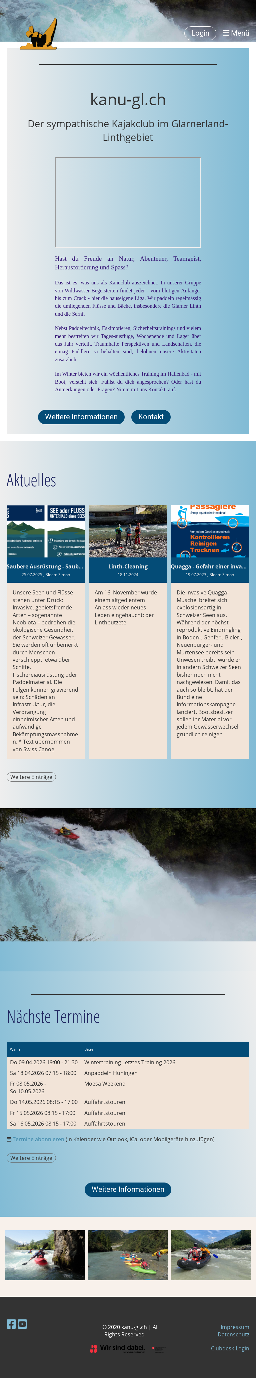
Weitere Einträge (31, 777)
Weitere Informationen (81, 417)
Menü (236, 33)
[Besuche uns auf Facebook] (11, 1324)
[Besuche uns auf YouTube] (22, 1324)
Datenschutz (233, 1334)
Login (200, 33)
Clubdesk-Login (230, 1348)
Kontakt (157, 389)
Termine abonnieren (38, 1139)
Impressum (235, 1327)
